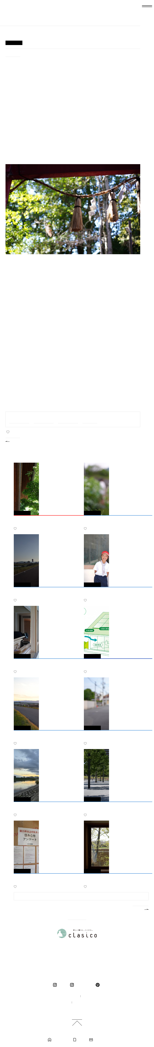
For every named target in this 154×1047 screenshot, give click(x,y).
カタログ (81, 1040)
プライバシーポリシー (87, 1002)
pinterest (98, 985)
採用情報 (61, 1002)
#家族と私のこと (19, 419)
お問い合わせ (100, 1040)
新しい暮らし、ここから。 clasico (20, 16)
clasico (62, 985)
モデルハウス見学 (60, 1040)
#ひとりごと (13, 53)
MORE (137, 908)
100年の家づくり (66, 996)
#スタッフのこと (68, 419)
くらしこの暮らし (83, 985)
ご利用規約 (78, 1009)
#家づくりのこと (44, 419)
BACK (15, 440)
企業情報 (89, 996)
